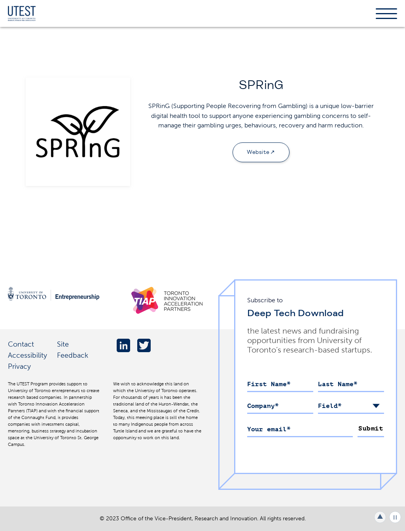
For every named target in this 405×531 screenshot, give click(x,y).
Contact (21, 344)
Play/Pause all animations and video (395, 517)
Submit (370, 428)
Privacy (19, 366)
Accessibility (27, 355)
